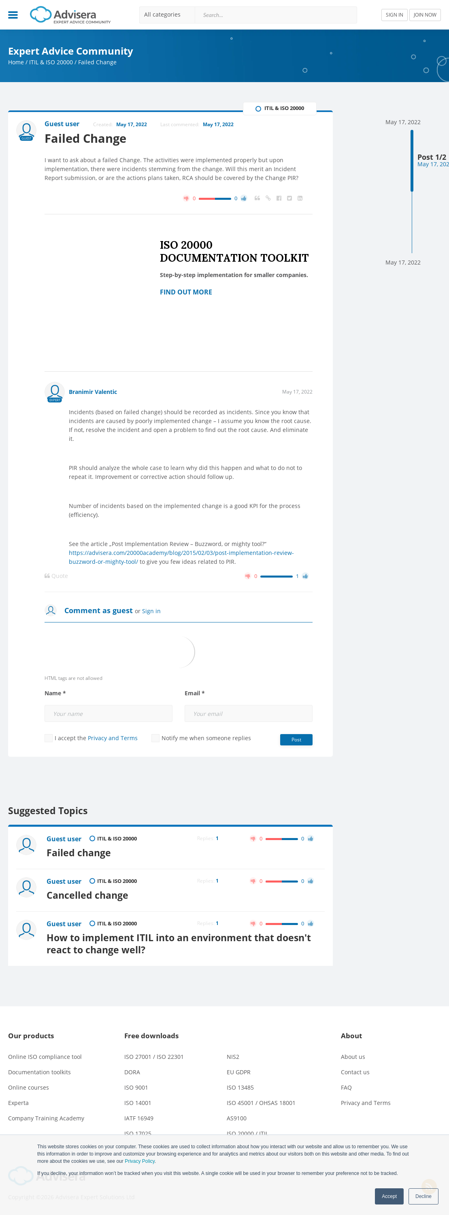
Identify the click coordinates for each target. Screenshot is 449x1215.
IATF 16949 (138, 1118)
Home (16, 62)
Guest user (64, 838)
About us (353, 1056)
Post (296, 739)
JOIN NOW (425, 14)
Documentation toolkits (39, 1072)
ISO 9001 (136, 1087)
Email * (195, 693)
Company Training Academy (46, 1118)
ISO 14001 (137, 1103)
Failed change (79, 853)
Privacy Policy (140, 1161)
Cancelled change (87, 895)
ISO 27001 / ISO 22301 (154, 1056)
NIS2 (233, 1056)
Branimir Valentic (93, 392)
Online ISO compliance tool (45, 1056)
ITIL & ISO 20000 (51, 62)
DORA (132, 1072)
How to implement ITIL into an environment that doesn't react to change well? (179, 943)
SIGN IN (394, 14)
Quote (56, 576)
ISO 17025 (137, 1133)
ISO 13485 (240, 1087)
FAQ (346, 1087)
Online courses (28, 1087)
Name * (55, 693)
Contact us (355, 1072)
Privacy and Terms (113, 738)
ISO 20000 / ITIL (247, 1133)
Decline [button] (423, 1196)
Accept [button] (389, 1196)
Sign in (151, 611)
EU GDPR (239, 1072)
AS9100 (237, 1118)
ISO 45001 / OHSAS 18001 (261, 1103)
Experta (18, 1103)
